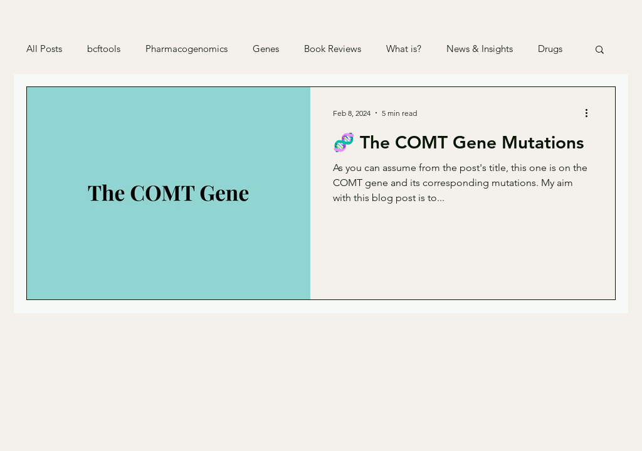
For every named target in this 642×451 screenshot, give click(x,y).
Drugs (550, 48)
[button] (600, 50)
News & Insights (479, 48)
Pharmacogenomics (186, 48)
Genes (266, 48)
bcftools (103, 48)
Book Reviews (332, 48)
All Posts (44, 48)
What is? (403, 48)
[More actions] (590, 112)
